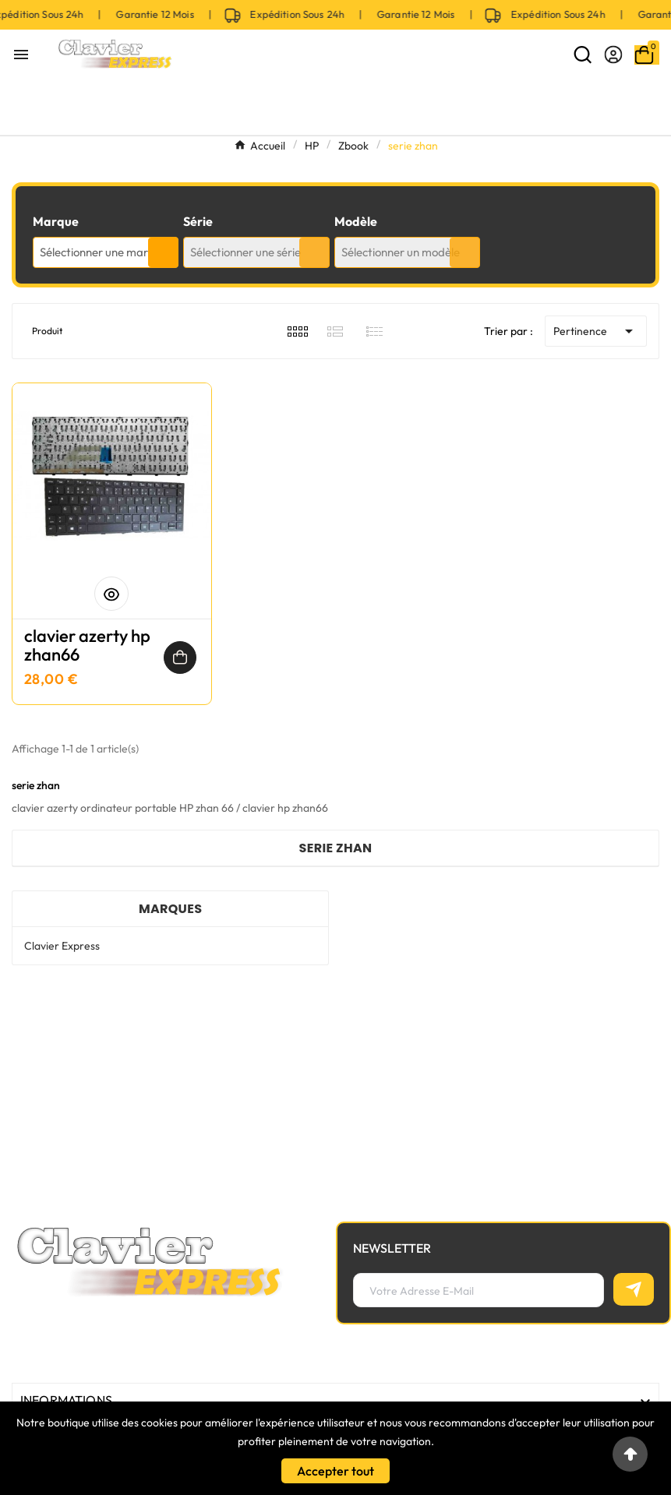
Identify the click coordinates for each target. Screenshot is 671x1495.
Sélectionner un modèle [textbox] (400, 252)
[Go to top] (630, 1454)
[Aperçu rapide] (111, 593)
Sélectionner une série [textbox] (245, 252)
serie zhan (336, 848)
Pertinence (595, 331)
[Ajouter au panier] (180, 657)
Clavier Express (62, 946)
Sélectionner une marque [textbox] (104, 252)
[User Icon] (613, 54)
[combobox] (105, 252)
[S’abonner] (633, 1289)
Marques (170, 909)
